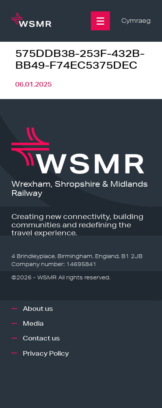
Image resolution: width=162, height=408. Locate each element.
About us (38, 308)
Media (33, 323)
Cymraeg (136, 20)
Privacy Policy (46, 353)
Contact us (41, 338)
